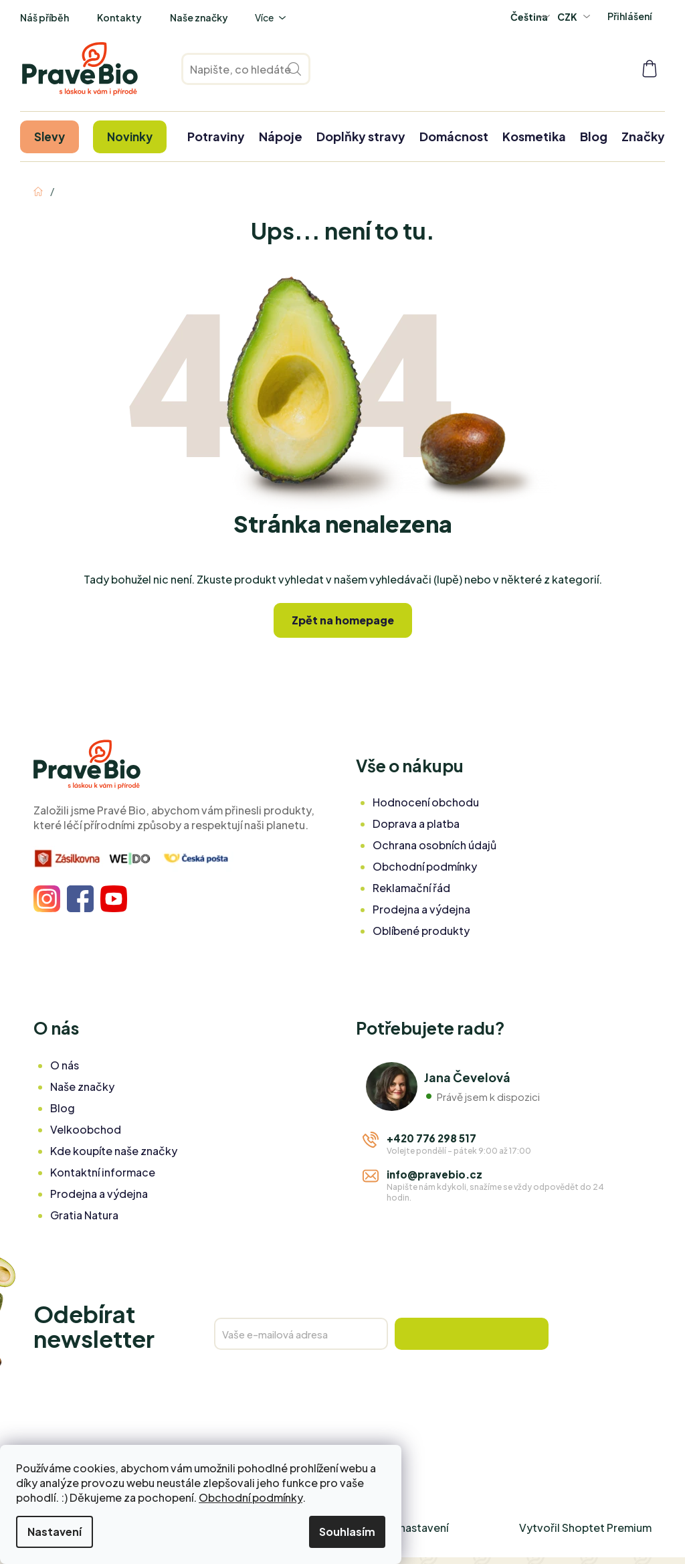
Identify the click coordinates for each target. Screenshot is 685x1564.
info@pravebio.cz (434, 1174)
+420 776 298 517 (431, 1138)
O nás (64, 1065)
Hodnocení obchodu (426, 802)
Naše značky (199, 17)
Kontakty (119, 17)
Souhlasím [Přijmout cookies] (347, 1532)
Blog (62, 1108)
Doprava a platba (416, 823)
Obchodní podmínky (250, 1497)
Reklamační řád (411, 888)
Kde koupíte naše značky (113, 1151)
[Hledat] (245, 69)
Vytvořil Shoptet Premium (585, 1527)
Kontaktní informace (102, 1172)
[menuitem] (49, 136)
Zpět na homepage (343, 620)
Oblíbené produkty (421, 931)
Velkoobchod (85, 1129)
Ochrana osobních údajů (434, 845)
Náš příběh (44, 17)
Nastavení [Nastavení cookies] (54, 1532)
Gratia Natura (84, 1215)
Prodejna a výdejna (421, 909)
